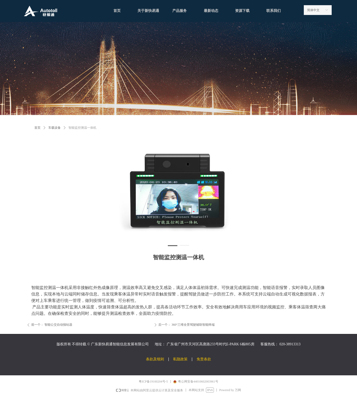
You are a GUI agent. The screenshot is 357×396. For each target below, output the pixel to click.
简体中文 (313, 10)
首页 (37, 128)
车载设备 (54, 128)
